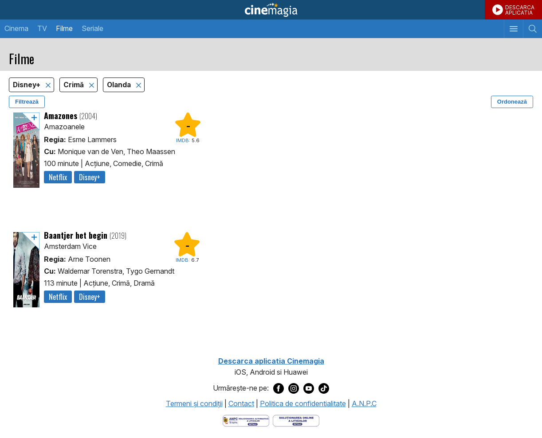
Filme (64, 28)
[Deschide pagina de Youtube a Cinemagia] (308, 388)
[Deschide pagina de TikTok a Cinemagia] (323, 388)
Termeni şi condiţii (194, 403)
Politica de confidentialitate (303, 403)
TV (42, 28)
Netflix (58, 177)
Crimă (74, 85)
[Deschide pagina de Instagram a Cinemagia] (293, 388)
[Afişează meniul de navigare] (513, 28)
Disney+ (27, 85)
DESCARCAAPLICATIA (519, 10)
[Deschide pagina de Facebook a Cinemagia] (278, 388)
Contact (241, 403)
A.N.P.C (364, 403)
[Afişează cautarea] (532, 28)
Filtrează (27, 101)
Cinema (16, 28)
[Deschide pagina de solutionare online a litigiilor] (296, 419)
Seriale (92, 28)
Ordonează (512, 101)
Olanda (120, 85)
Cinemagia (271, 9)
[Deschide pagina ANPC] (246, 419)
